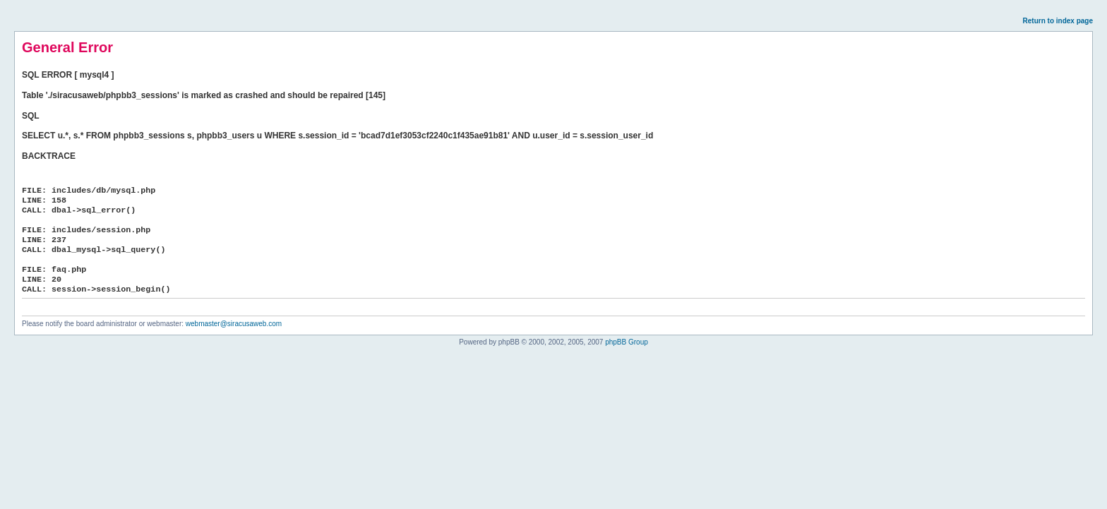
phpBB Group (626, 342)
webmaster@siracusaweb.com (234, 324)
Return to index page (1058, 21)
